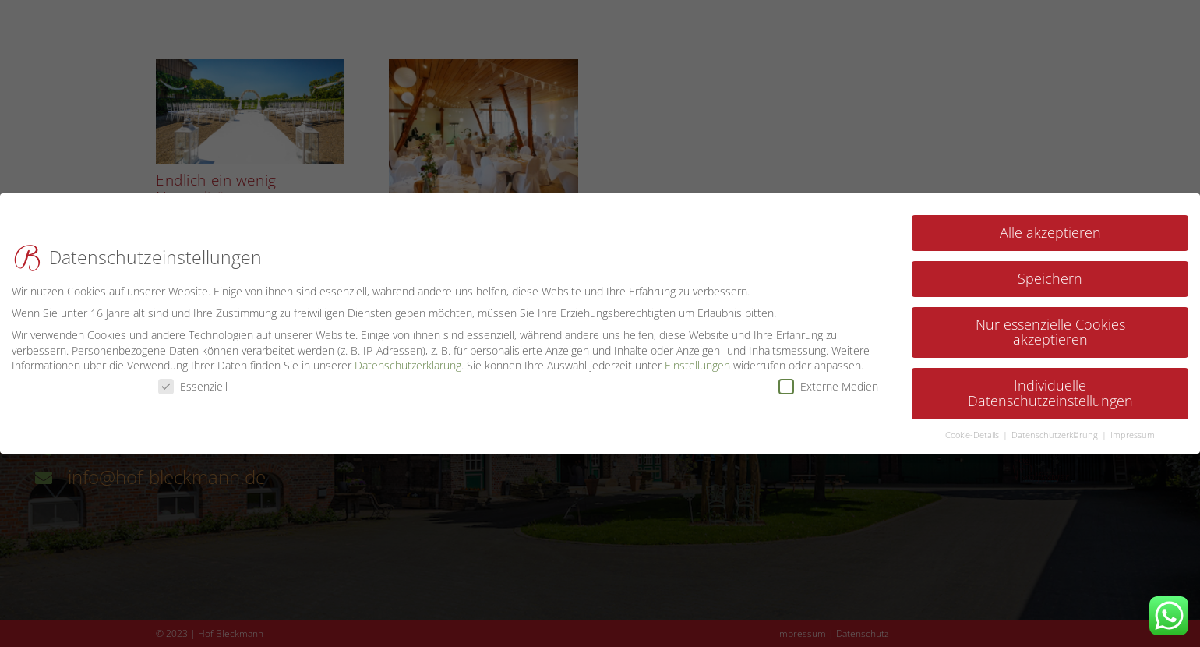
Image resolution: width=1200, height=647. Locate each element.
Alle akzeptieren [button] (1050, 224)
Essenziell (193, 378)
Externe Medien (828, 378)
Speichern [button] (1050, 270)
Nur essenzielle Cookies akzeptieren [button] (1050, 324)
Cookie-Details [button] (973, 427)
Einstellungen (697, 357)
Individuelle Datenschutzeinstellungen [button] (1050, 386)
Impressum (1132, 427)
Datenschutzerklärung (408, 357)
